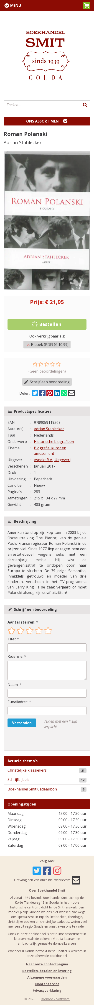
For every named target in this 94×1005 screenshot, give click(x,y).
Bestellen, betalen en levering (47, 971)
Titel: (12, 639)
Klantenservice (47, 984)
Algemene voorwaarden (47, 977)
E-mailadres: (18, 701)
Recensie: (15, 656)
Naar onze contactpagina (47, 964)
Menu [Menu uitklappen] (15, 5)
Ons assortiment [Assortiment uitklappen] (43, 121)
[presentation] (37, 740)
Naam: (13, 684)
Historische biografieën (54, 441)
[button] (86, 5)
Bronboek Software (55, 999)
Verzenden (22, 722)
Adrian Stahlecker (49, 428)
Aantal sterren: (21, 622)
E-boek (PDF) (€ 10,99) (47, 344)
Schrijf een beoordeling (47, 381)
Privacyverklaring (47, 990)
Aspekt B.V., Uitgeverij (52, 459)
